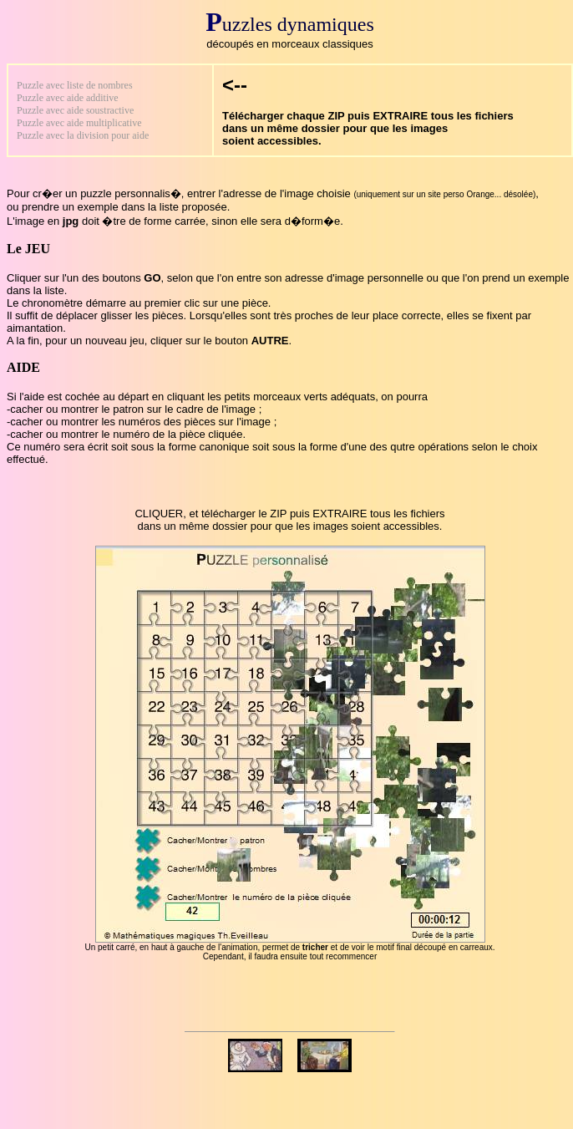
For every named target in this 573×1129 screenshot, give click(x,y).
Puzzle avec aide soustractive (75, 110)
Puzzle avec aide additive (68, 98)
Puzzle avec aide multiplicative (79, 123)
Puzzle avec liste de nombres (75, 85)
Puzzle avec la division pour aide (83, 135)
